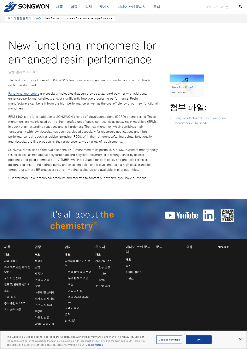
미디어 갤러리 (134, 272)
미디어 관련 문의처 (132, 7)
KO (215, 7)
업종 (74, 7)
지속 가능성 (72, 307)
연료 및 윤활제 (43, 305)
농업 (37, 267)
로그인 (224, 7)
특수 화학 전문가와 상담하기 (17, 269)
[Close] (240, 339)
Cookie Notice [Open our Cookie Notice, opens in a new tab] (94, 344)
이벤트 (130, 278)
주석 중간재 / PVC (14, 303)
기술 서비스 (75, 290)
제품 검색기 (11, 260)
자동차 (39, 273)
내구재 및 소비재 (45, 292)
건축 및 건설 (42, 279)
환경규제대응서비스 (79, 299)
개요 (7, 254)
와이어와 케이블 (44, 323)
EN (209, 7)
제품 (59, 7)
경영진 (103, 279)
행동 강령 (104, 267)
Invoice (223, 247)
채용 (189, 247)
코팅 (7, 290)
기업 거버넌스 (103, 260)
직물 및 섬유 (42, 317)
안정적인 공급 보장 (79, 271)
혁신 (70, 284)
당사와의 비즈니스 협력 (77, 263)
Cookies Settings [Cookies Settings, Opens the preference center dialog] (169, 339)
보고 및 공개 (102, 286)
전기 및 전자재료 (45, 298)
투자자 (105, 7)
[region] (123, 340)
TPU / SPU (10, 296)
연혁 (67, 314)
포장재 (39, 311)
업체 (88, 7)
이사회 (103, 273)
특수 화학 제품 (13, 309)
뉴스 (38, 18)
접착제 (39, 260)
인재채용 (70, 320)
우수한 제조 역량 (78, 278)
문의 (157, 7)
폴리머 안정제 (12, 278)
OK (198, 339)
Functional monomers (23, 93)
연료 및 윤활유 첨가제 (17, 284)
